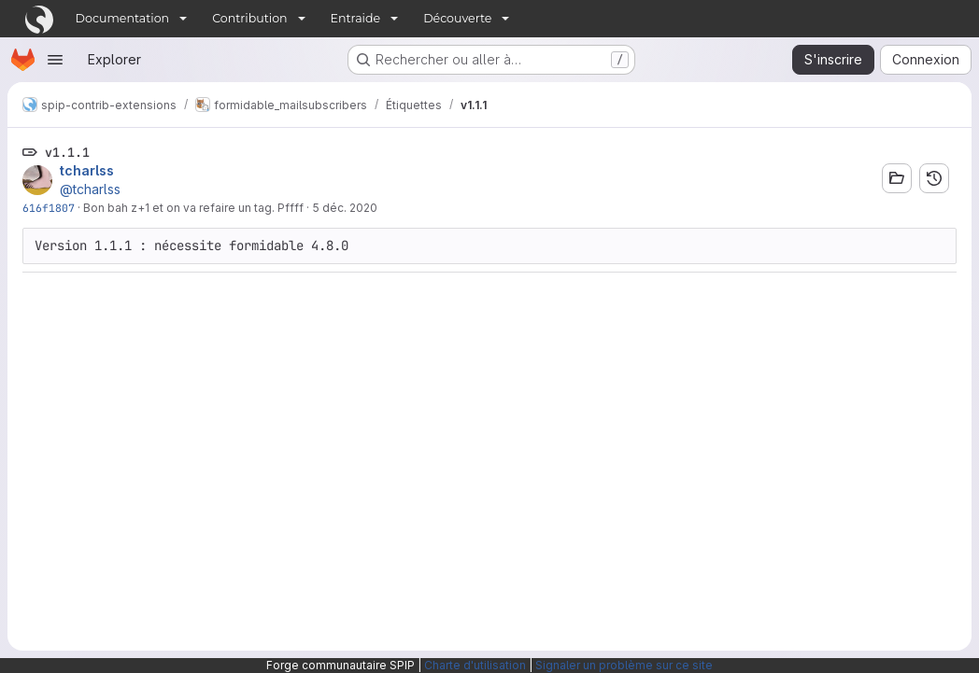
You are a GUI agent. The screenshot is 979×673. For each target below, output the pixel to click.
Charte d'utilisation (475, 665)
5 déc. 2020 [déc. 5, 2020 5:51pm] (344, 208)
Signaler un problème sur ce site (624, 665)
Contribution (249, 18)
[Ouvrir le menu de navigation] (55, 60)
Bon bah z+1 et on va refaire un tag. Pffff (193, 208)
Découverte (457, 18)
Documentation (123, 18)
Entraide (356, 18)
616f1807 (48, 208)
